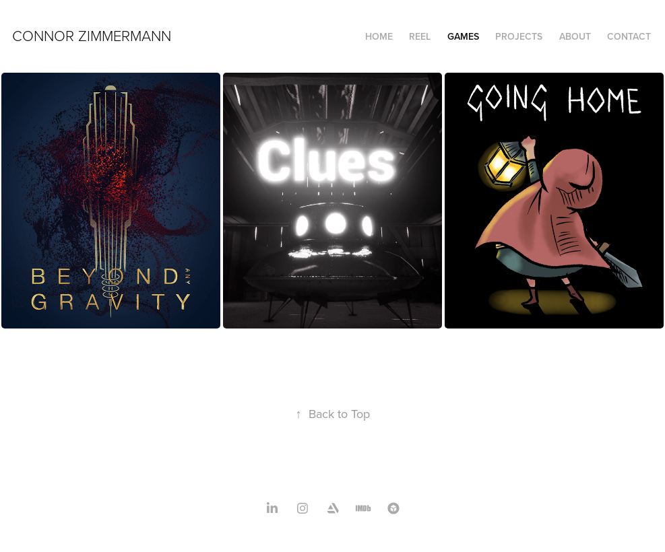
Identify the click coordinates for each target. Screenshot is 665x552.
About (575, 36)
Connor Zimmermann (91, 35)
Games (463, 36)
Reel (420, 36)
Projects (518, 36)
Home (379, 36)
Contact (629, 36)
